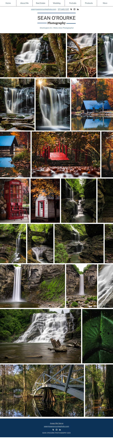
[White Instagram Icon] (56, 430)
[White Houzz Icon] (53, 430)
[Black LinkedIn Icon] (78, 9)
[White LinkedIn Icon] (60, 430)
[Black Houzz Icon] (71, 9)
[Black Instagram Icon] (74, 9)
